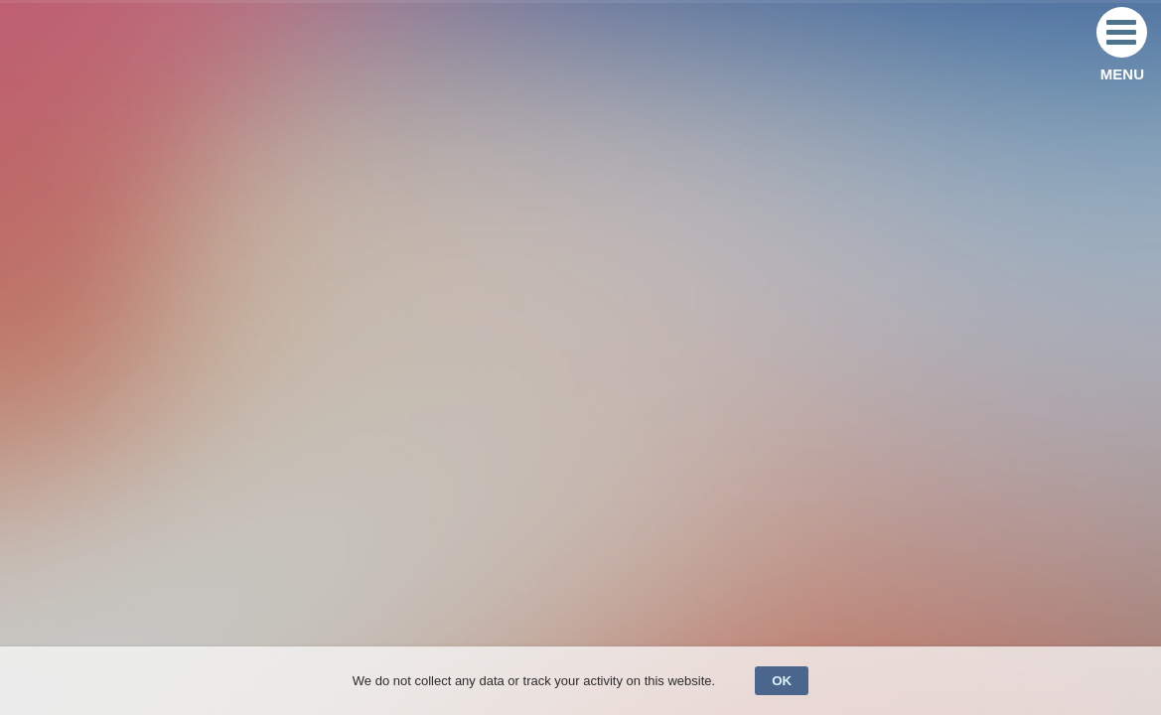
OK (782, 680)
